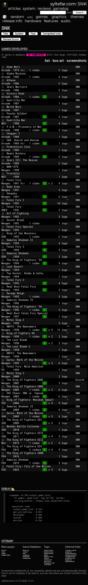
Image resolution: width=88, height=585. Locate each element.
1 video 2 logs (46, 70)
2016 (16, 449)
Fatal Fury (36, 180)
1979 (16, 70)
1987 (16, 103)
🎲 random (13, 17)
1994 (16, 243)
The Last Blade (36, 339)
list (47, 61)
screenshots (77, 61)
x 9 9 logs (46, 403)
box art (58, 61)
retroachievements (70, 555)
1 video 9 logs (46, 263)
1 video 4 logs (46, 96)
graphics (59, 17)
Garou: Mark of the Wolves (36, 359)
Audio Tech (47, 561)
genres (42, 17)
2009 (16, 416)
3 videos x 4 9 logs (46, 449)
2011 (16, 436)
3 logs (46, 116)
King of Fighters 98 (36, 333)
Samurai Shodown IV (36, 300)
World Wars (36, 106)
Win (5, 443)
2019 (16, 463)
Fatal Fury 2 (36, 200)
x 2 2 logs (46, 343)
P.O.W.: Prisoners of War (36, 126)
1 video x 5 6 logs (46, 416)
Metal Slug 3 (36, 373)
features (51, 21)
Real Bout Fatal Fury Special (36, 313)
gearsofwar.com (70, 561)
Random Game (5, 555)
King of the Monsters (36, 233)
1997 (16, 316)
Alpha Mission (36, 73)
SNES (5, 210)
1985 (16, 76)
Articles (3, 550)
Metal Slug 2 (36, 319)
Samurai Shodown (36, 253)
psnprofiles (68, 552)
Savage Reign (36, 293)
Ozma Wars (36, 67)
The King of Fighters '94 (36, 260)
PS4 (5, 449)
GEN (5, 236)
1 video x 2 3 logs (46, 443)
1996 (16, 303)
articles (14, 8)
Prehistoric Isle (36, 146)
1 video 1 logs (46, 143)
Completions (27, 558)
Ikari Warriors (36, 86)
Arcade (5, 70)
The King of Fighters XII (36, 419)
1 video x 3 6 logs (46, 389)
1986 (16, 83)
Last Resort (36, 266)
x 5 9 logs (46, 469)
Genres (46, 555)
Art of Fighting (36, 213)
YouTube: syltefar (70, 550)
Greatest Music (48, 553)
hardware (33, 21)
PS (5, 369)
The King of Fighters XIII (36, 433)
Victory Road (36, 93)
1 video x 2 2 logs (46, 336)
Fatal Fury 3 (36, 280)
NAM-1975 (36, 166)
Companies (26, 555)
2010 (16, 429)
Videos (3, 553)
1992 (16, 203)
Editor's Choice (48, 550)
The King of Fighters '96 (36, 306)
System (25, 552)
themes (77, 17)
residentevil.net (70, 558)
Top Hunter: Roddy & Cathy (36, 273)
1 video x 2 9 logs (46, 183)
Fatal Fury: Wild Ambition (36, 366)
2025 (16, 469)
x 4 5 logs (46, 436)
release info (12, 21)
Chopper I (36, 133)
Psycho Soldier (36, 113)
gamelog (60, 8)
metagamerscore (70, 556)
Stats (3, 552)
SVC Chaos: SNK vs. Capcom (36, 393)
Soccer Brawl (36, 220)
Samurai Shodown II (36, 240)
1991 (16, 183)
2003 (16, 389)
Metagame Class (49, 563)
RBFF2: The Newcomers (36, 326)
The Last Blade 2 (36, 346)
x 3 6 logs (46, 363)
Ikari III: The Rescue (36, 160)
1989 (16, 143)
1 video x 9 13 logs (46, 329)
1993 (16, 230)
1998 (16, 323)
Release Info (48, 560)
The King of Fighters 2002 (36, 379)
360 (5, 409)
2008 (16, 409)
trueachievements (70, 553)
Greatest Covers (48, 552)
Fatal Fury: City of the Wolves (36, 466)
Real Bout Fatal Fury (36, 286)
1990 (16, 170)
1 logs (46, 103)
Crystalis (36, 173)
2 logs (46, 83)
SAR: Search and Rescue (36, 140)
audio (65, 21)
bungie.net (68, 560)
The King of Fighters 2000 (36, 453)
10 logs (46, 203)
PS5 (5, 469)
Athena (36, 80)
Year (24, 553)
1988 (16, 123)
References (26, 556)
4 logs (46, 123)
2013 (16, 443)
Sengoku (36, 193)
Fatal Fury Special (36, 226)
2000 (16, 376)
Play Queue (47, 564)
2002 (16, 383)
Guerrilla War (36, 100)
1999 (16, 363)
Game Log (26, 550)
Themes (46, 558)
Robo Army (36, 186)
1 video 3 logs (46, 76)
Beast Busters (36, 153)
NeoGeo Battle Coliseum (36, 426)
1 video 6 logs (46, 396)
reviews (44, 8)
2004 (16, 403)
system (29, 8)
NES (5, 123)
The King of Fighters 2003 (36, 386)
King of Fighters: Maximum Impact (36, 399)
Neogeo (5, 170)
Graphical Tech (48, 556)
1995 (16, 283)
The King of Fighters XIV (36, 446)
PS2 (5, 403)
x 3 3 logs (46, 423)
